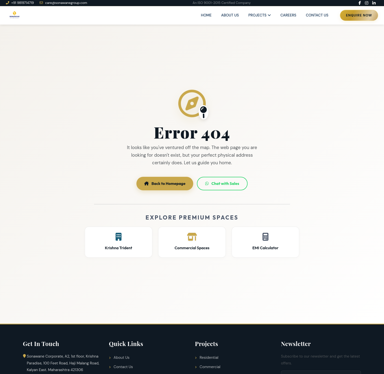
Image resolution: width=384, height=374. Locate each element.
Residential (206, 357)
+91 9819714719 (20, 3)
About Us (230, 15)
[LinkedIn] (374, 3)
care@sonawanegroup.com (63, 3)
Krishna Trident (118, 241)
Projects (257, 15)
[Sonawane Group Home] (14, 15)
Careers (288, 15)
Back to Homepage (164, 183)
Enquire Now (359, 15)
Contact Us (317, 15)
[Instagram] (366, 3)
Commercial (207, 366)
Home (206, 15)
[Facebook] (360, 3)
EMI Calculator (265, 241)
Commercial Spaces (192, 241)
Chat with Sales (222, 183)
